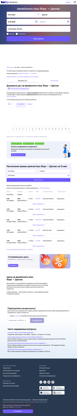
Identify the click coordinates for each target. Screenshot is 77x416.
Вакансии (42, 370)
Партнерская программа (11, 386)
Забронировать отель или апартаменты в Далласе (23, 77)
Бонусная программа (10, 373)
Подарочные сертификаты (11, 376)
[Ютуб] (48, 381)
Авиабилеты (10, 67)
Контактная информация (47, 376)
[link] (13, 265)
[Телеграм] (40, 381)
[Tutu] (5, 2)
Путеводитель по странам (11, 370)
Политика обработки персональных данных (17, 400)
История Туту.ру (44, 368)
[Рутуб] (52, 381)
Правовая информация (39, 400)
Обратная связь (44, 373)
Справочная (7, 368)
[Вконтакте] (44, 381)
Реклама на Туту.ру (9, 383)
